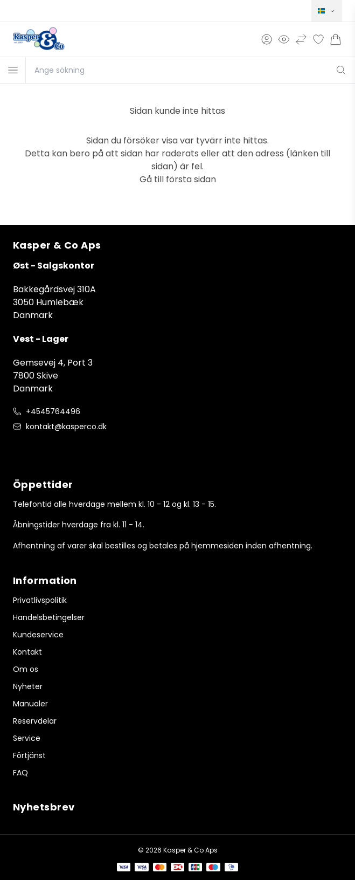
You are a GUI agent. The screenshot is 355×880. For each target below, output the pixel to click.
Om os (25, 669)
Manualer (30, 703)
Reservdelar (35, 721)
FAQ (20, 772)
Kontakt (27, 652)
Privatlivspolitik (40, 600)
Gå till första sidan (178, 179)
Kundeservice (38, 634)
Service (26, 738)
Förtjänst (29, 755)
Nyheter (28, 686)
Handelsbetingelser (49, 617)
